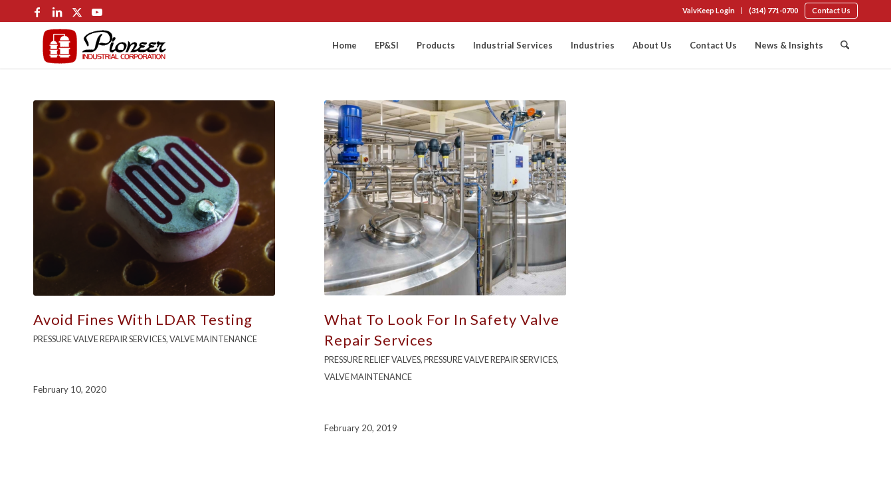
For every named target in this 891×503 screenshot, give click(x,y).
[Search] (845, 45)
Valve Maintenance (213, 339)
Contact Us (831, 10)
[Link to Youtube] (97, 12)
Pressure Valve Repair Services (99, 339)
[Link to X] (77, 12)
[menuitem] (709, 10)
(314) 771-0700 (773, 10)
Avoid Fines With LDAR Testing (142, 319)
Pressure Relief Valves (372, 359)
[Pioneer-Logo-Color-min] (104, 45)
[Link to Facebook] (37, 12)
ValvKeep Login (708, 10)
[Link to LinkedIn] (57, 12)
